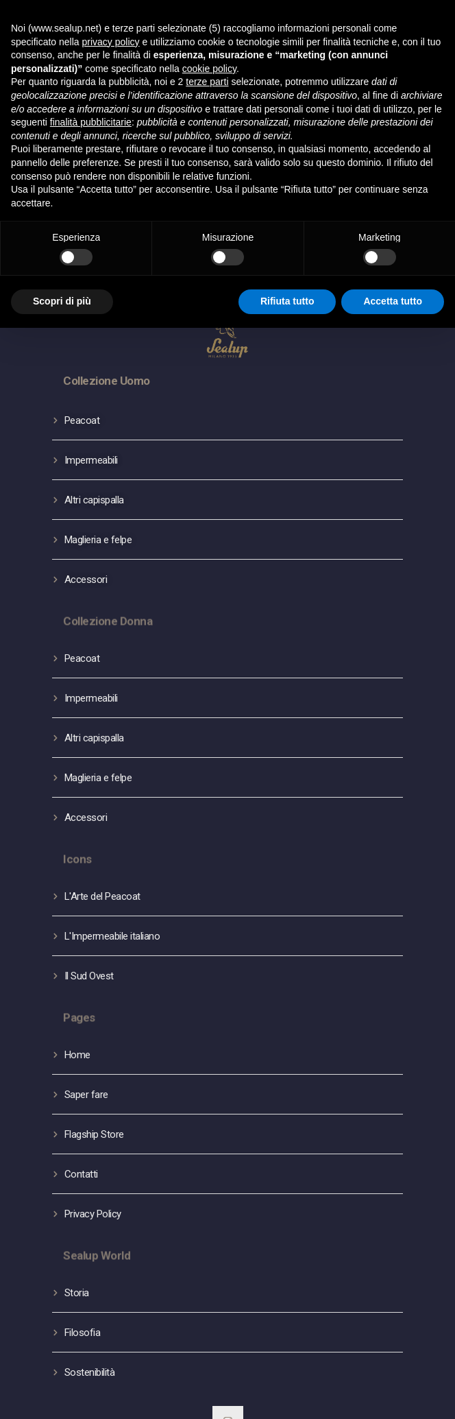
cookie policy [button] (209, 68)
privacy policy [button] (111, 41)
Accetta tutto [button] (392, 301)
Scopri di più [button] (62, 301)
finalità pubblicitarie (91, 122)
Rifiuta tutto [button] (287, 301)
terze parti (207, 81)
